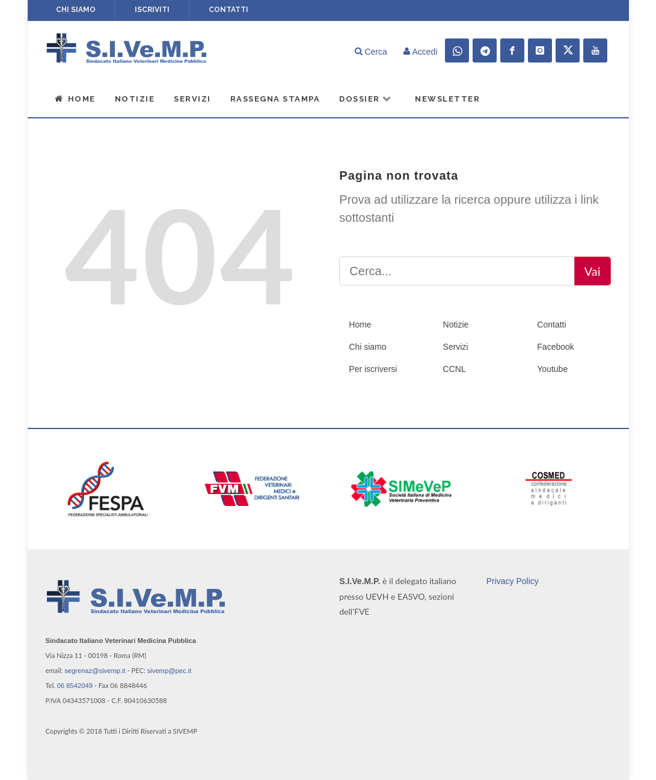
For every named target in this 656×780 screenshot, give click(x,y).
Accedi (420, 51)
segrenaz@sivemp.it (95, 670)
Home (75, 98)
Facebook (555, 347)
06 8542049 (75, 685)
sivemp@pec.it (169, 670)
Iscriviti (152, 9)
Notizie (135, 98)
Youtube (552, 369)
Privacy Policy (512, 580)
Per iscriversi (373, 369)
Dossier (365, 98)
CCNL (454, 369)
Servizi (192, 98)
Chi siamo (76, 9)
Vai (592, 271)
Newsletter (447, 98)
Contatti (228, 9)
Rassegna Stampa (275, 98)
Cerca (371, 51)
